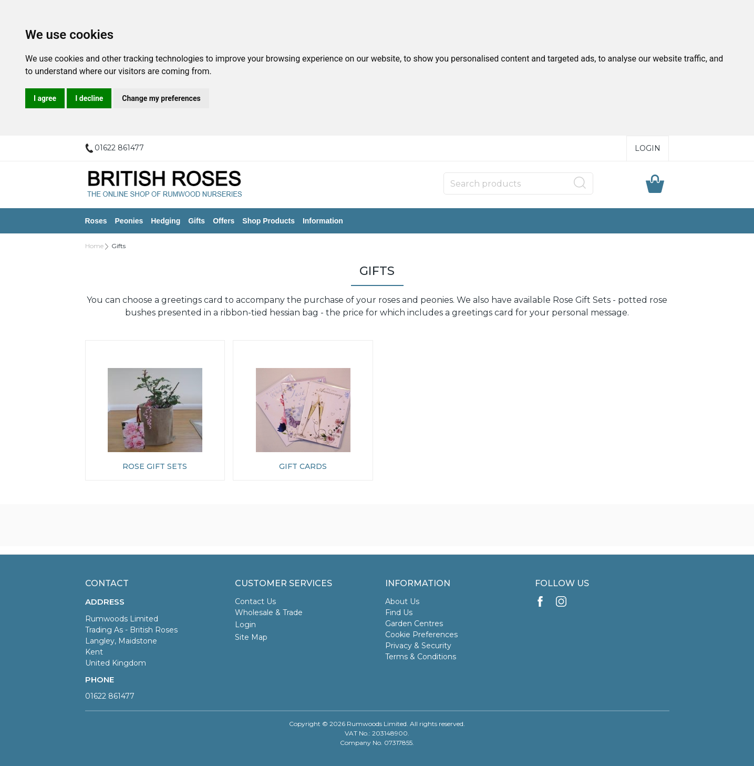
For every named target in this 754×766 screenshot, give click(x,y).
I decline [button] (89, 98)
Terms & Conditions (420, 656)
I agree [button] (45, 98)
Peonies (129, 221)
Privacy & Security (418, 645)
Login (647, 148)
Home (94, 246)
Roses (96, 221)
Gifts (196, 221)
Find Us (398, 612)
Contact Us (255, 601)
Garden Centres (414, 623)
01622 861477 (110, 696)
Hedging (165, 221)
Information (323, 221)
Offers (223, 221)
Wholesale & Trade (269, 612)
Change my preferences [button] (161, 98)
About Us (402, 601)
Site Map (251, 637)
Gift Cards (303, 466)
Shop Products (268, 221)
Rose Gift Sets (154, 466)
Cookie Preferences (421, 634)
